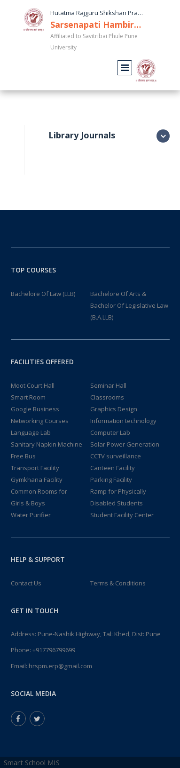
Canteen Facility (112, 468)
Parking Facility (111, 479)
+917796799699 (53, 650)
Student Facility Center (122, 515)
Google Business (35, 409)
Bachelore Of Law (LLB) (43, 293)
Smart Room (28, 397)
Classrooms (107, 397)
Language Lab (31, 432)
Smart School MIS (32, 762)
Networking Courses (40, 420)
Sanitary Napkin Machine (46, 444)
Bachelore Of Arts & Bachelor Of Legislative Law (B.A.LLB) (129, 305)
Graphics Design (113, 409)
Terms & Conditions (118, 583)
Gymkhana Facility (37, 479)
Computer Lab (110, 432)
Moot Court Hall (33, 385)
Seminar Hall (108, 385)
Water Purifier (31, 515)
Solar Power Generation (124, 444)
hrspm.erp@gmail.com (60, 666)
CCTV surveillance (115, 456)
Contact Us (26, 583)
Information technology (123, 420)
